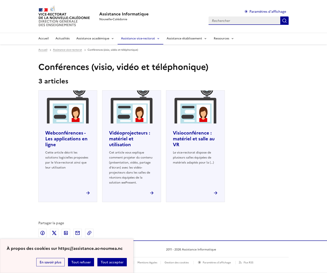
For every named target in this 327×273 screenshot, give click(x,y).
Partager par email (77, 233)
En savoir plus (50, 262)
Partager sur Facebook (42, 233)
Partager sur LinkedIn (66, 233)
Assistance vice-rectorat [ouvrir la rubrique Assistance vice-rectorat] (67, 50)
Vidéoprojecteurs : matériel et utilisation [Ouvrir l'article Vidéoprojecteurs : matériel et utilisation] (129, 139)
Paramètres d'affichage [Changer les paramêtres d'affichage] (267, 11)
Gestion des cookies (177, 262)
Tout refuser (81, 262)
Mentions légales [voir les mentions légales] (147, 262)
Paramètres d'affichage (217, 262)
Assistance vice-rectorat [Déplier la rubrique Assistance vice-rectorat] (138, 38)
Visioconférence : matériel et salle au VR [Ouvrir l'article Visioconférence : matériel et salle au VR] (194, 139)
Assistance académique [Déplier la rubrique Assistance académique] (92, 38)
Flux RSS (248, 262)
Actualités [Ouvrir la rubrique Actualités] (62, 38)
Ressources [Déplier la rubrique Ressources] (221, 38)
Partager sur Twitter (54, 233)
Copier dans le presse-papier (89, 233)
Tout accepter (112, 262)
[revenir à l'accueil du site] (124, 14)
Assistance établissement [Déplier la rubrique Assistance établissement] (184, 38)
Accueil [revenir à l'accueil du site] (43, 38)
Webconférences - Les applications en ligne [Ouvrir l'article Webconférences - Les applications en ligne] (66, 139)
